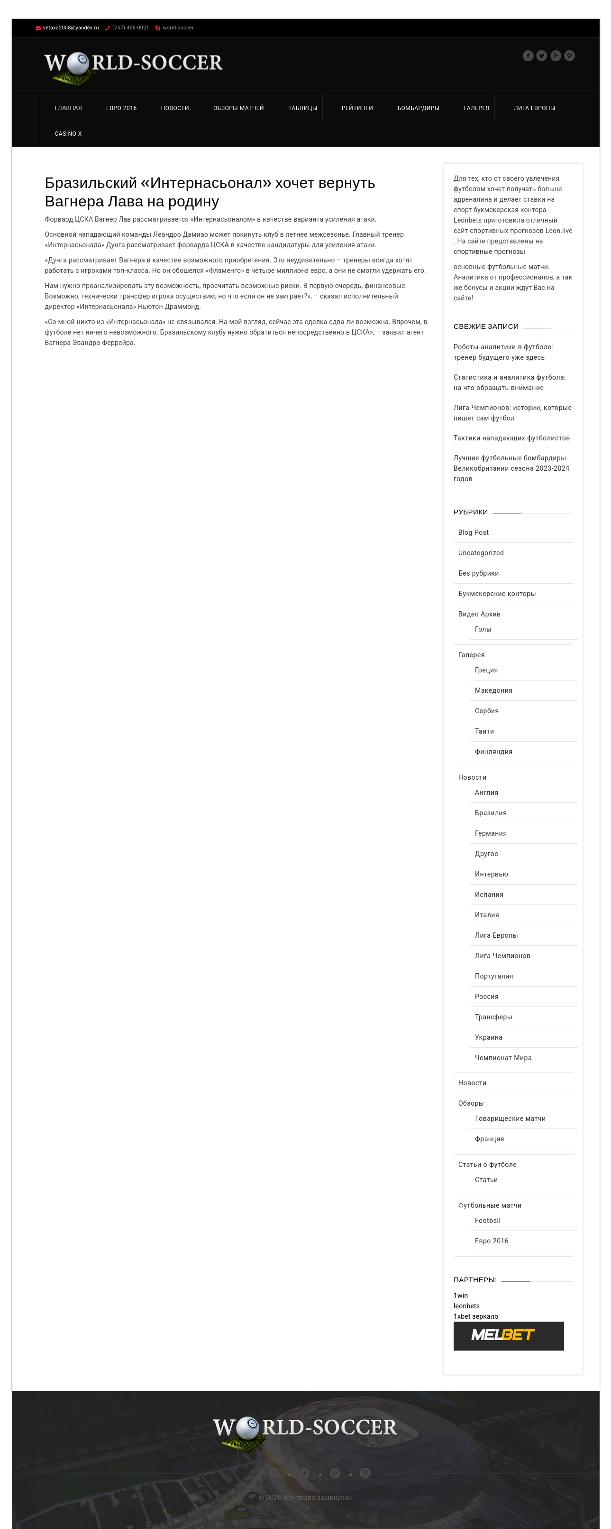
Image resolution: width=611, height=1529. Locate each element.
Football (488, 1220)
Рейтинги (357, 108)
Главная (68, 108)
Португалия (494, 976)
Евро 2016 (121, 108)
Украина (488, 1037)
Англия (487, 792)
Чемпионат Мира (503, 1058)
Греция (486, 670)
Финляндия (494, 751)
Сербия (487, 711)
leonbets (467, 1306)
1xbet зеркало (476, 1316)
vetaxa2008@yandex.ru (71, 28)
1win (461, 1295)
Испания (489, 894)
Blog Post (473, 532)
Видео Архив (479, 614)
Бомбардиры (418, 108)
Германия (491, 833)
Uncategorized (481, 553)
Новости (175, 108)
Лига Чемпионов (503, 956)
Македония (494, 690)
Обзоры (471, 1103)
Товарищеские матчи (510, 1118)
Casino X (68, 134)
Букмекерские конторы (497, 593)
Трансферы (493, 1017)
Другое (486, 854)
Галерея (477, 108)
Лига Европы (535, 108)
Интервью (492, 874)
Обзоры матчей (238, 108)
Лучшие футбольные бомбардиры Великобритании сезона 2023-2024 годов (512, 468)
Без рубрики (478, 573)
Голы (483, 629)
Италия (487, 915)
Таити (484, 731)
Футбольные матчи (490, 1205)
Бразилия (491, 813)
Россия (487, 996)
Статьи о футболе (487, 1164)
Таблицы (303, 108)
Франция (489, 1139)
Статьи (486, 1180)
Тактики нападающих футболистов (512, 438)
